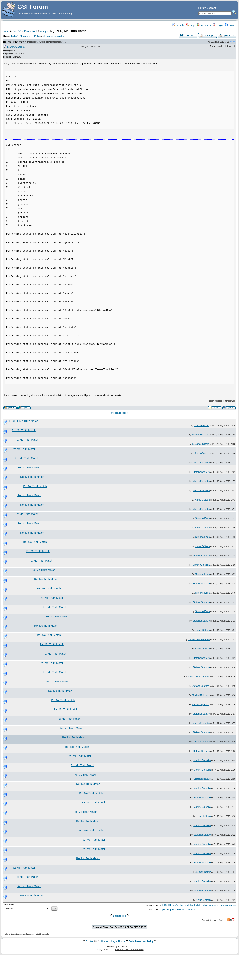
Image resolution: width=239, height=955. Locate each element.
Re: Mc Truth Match (14, 41)
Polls (37, 36)
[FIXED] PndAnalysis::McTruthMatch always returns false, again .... (199, 905)
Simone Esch (202, 518)
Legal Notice (118, 941)
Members (204, 25)
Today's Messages (21, 36)
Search (178, 25)
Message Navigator (53, 36)
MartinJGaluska (16, 46)
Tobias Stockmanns (199, 639)
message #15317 (59, 42)
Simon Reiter (203, 872)
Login (218, 25)
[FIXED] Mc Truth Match (23, 420)
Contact (90, 941)
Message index (119, 412)
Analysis (44, 31)
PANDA (17, 31)
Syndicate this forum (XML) (213, 920)
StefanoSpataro (200, 443)
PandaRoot (30, 31)
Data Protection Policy (141, 941)
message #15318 (34, 42)
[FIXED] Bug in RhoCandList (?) (179, 909)
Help (190, 25)
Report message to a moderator (222, 401)
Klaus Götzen (201, 425)
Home (230, 25)
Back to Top (119, 915)
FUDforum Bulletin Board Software (129, 949)
